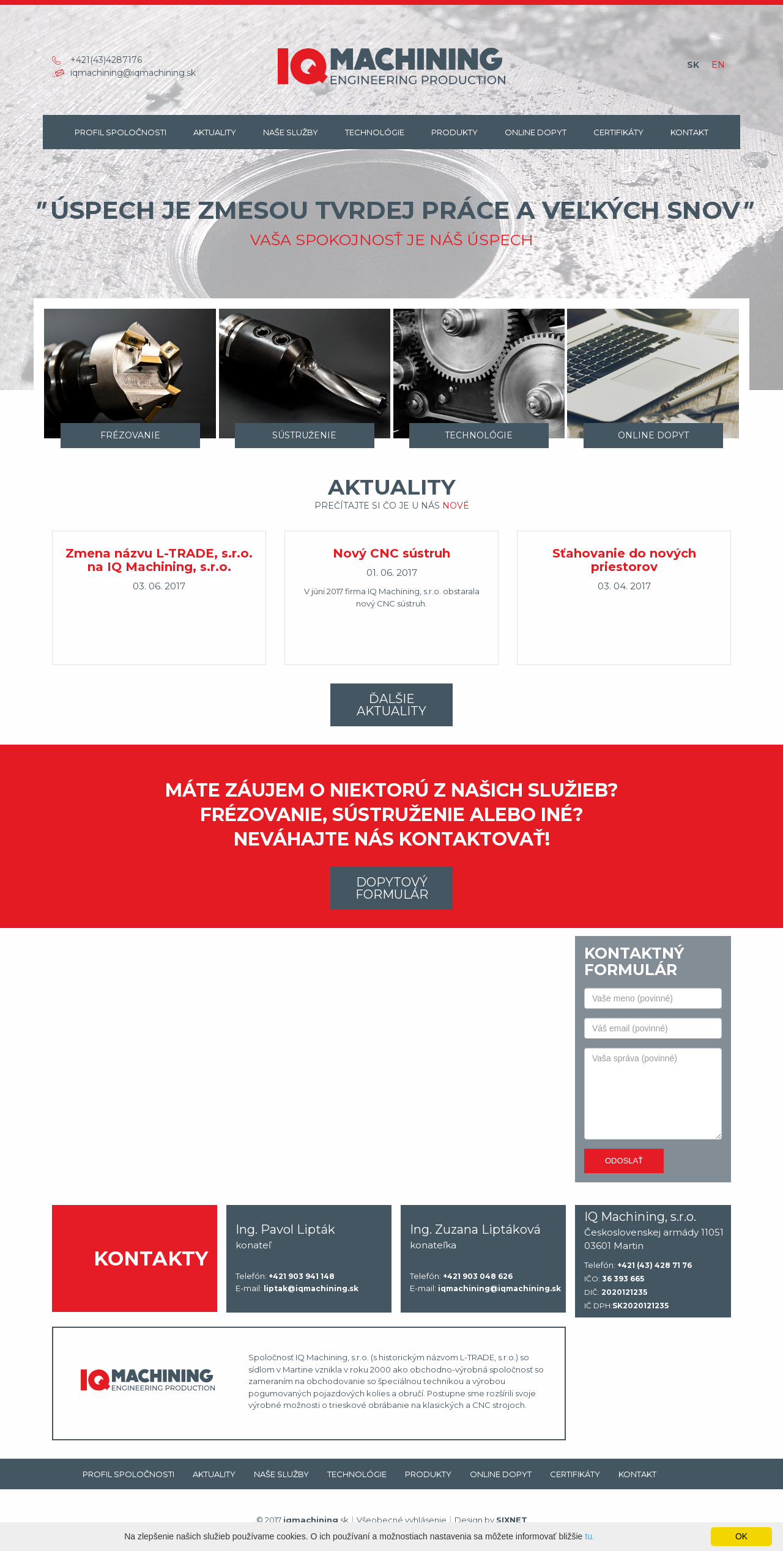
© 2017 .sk (302, 1520)
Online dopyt (535, 132)
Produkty (454, 132)
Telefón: (285, 1276)
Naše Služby (290, 132)
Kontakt (689, 132)
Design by (491, 1520)
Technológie (374, 132)
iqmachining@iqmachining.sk (133, 72)
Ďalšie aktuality (391, 704)
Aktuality (214, 132)
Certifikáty (618, 132)
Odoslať (624, 1160)
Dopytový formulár (391, 888)
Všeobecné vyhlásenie (402, 1520)
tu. (590, 1536)
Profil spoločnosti (120, 132)
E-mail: (297, 1288)
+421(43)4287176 (106, 59)
